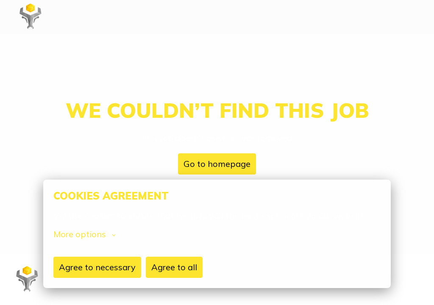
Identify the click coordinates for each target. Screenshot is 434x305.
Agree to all (174, 267)
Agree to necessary (97, 267)
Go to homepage (217, 163)
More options (84, 234)
